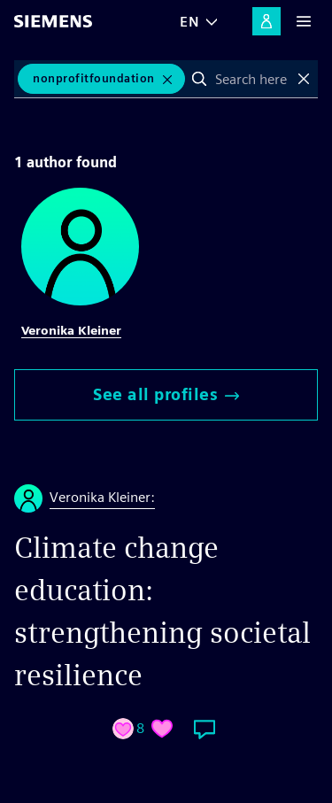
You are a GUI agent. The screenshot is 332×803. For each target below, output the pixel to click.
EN (189, 21)
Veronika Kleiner (71, 330)
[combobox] (251, 78)
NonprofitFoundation (94, 78)
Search (199, 79)
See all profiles (166, 394)
